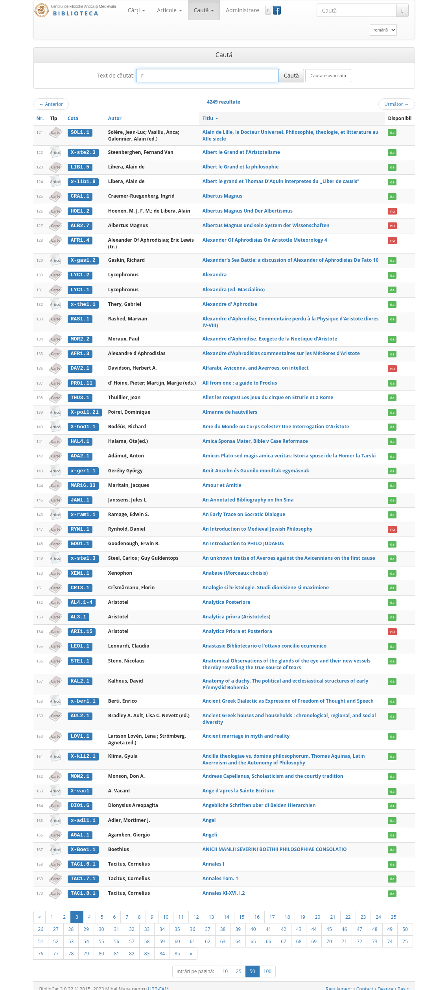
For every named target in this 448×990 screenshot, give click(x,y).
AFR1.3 (80, 351)
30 (101, 923)
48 (375, 923)
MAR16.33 (83, 482)
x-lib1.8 (83, 181)
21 (333, 910)
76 (41, 947)
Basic (403, 982)
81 (117, 947)
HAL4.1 (80, 438)
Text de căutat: (116, 75)
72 (359, 935)
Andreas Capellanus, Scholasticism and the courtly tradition (273, 771)
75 (405, 935)
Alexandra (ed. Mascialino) (234, 288)
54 (86, 935)
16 (257, 910)
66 (268, 935)
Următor (396, 104)
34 (162, 923)
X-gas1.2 (83, 259)
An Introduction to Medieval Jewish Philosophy (257, 525)
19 (302, 910)
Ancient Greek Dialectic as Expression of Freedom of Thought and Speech (288, 696)
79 (86, 947)
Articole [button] (169, 10)
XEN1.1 (80, 569)
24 (378, 910)
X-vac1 (80, 786)
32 (132, 923)
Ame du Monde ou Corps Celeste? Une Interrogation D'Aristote (276, 424)
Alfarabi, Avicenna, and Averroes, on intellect (256, 366)
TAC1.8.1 (83, 887)
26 (41, 923)
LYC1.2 (80, 274)
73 (375, 935)
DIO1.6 (80, 800)
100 (268, 965)
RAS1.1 (80, 317)
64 (238, 935)
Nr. (40, 118)
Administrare (242, 10)
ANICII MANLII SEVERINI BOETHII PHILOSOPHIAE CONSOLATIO (275, 843)
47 (359, 923)
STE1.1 (80, 656)
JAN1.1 (80, 496)
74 (390, 935)
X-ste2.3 (83, 152)
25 (393, 910)
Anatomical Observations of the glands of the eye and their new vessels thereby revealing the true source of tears (287, 659)
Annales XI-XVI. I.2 (224, 887)
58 (147, 935)
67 (283, 935)
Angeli (210, 829)
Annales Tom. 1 (220, 872)
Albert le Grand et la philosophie (241, 166)
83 (147, 947)
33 (147, 923)
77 (56, 947)
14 (226, 910)
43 (299, 923)
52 (56, 935)
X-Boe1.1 (83, 844)
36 (192, 923)
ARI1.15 (81, 627)
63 (223, 935)
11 (181, 910)
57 (132, 935)
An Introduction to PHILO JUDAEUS (243, 540)
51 (41, 935)
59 (162, 935)
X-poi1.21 (85, 409)
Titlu (211, 118)
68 (299, 935)
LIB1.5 (80, 166)
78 (71, 947)
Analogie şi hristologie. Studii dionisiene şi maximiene (266, 583)
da (392, 132)
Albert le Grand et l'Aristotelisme (241, 152)
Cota (73, 118)
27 (56, 923)
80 (101, 947)
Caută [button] (204, 10)
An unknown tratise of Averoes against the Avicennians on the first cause (289, 554)
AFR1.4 (80, 239)
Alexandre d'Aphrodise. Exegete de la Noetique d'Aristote (270, 337)
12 (196, 910)
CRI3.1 (80, 583)
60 (177, 935)
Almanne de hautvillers (230, 409)
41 (268, 923)
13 (211, 910)
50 (405, 923)
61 (192, 935)
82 (132, 947)
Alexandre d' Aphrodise (230, 302)
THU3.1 (80, 395)
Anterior (51, 104)
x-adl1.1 (83, 814)
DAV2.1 (80, 366)
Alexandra (215, 273)
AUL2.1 (80, 710)
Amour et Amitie (222, 482)
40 (253, 923)
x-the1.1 (83, 302)
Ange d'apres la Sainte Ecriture (239, 786)
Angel (209, 814)
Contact (364, 982)
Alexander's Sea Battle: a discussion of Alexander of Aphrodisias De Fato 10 (290, 259)
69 (314, 935)
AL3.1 (79, 612)
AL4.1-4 (81, 597)
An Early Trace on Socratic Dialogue (244, 511)
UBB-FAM (158, 982)
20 (318, 910)
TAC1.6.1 (83, 858)
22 (348, 910)
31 (117, 923)
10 (166, 910)
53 (71, 935)
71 (344, 935)
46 (344, 923)
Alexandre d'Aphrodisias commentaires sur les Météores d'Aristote (281, 351)
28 (71, 923)
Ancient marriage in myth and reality (246, 730)
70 (329, 935)
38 (223, 923)
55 (101, 935)
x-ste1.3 (83, 554)
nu (392, 210)
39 (238, 923)
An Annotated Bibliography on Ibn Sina (248, 496)
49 (390, 923)
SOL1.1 (80, 132)
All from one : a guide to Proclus (240, 380)
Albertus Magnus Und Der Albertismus (248, 210)
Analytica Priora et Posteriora (237, 627)
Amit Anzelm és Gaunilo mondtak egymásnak (256, 467)
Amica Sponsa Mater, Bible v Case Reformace (255, 438)
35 (177, 923)
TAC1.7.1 (83, 872)
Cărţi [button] (136, 10)
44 (314, 923)
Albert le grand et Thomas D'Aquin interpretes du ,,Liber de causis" (281, 181)
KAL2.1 (80, 676)
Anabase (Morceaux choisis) (235, 569)
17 (272, 910)
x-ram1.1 (83, 511)
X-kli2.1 (83, 751)
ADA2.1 (80, 453)
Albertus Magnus (222, 195)
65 (253, 935)
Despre (385, 982)
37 (207, 923)
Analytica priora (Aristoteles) (236, 612)
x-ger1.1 (83, 467)
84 (162, 947)
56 (117, 935)
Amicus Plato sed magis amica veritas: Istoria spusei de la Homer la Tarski (289, 453)
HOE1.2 (80, 210)
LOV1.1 (80, 731)
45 (329, 923)
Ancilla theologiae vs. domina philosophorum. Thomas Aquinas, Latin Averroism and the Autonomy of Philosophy (284, 754)
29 (86, 923)
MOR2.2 (80, 337)
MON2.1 (80, 771)
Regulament (339, 982)
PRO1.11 (81, 381)
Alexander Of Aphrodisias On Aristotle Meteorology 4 (265, 239)
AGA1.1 (80, 829)
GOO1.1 (80, 540)
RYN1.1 (80, 525)
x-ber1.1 (83, 696)
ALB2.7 (80, 224)
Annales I (213, 858)
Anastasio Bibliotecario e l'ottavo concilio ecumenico (264, 641)
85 (177, 947)
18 (287, 910)
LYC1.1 (80, 288)
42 (283, 923)
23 (363, 910)
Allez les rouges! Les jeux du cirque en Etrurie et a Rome (268, 395)
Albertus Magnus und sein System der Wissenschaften (266, 224)
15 (242, 910)
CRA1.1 (80, 195)
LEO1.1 (80, 641)
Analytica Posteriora (227, 597)
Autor (115, 118)
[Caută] (402, 10)
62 (207, 935)
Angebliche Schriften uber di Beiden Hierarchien (259, 800)
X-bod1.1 (83, 424)
